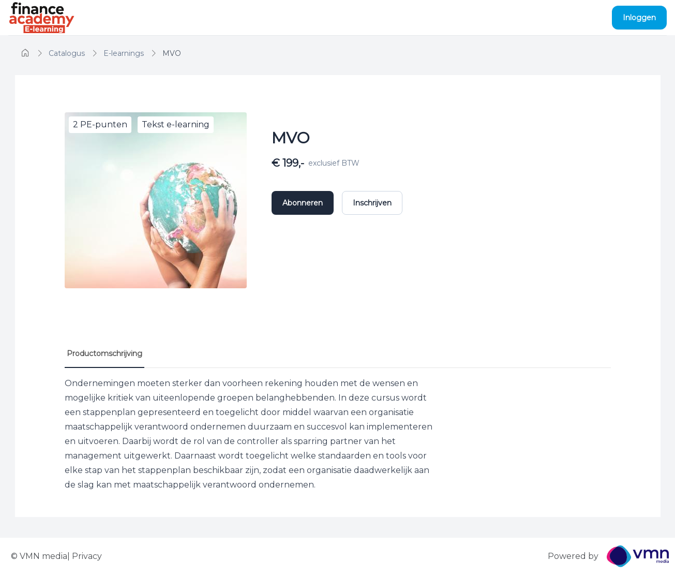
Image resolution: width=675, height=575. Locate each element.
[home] (25, 53)
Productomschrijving (104, 353)
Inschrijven (372, 203)
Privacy (87, 556)
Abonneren (302, 203)
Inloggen (639, 17)
